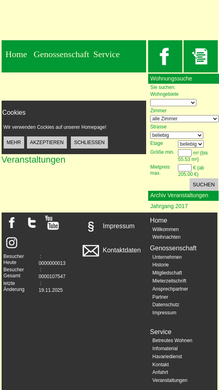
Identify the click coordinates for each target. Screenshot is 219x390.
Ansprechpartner (170, 289)
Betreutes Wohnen (172, 340)
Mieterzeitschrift (169, 281)
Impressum (108, 226)
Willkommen (166, 229)
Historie (161, 265)
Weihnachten (167, 237)
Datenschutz (28, 82)
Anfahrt (160, 372)
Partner (160, 297)
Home (16, 54)
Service (106, 54)
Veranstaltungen (170, 380)
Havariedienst (167, 356)
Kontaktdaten (111, 250)
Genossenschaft (61, 54)
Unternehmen (167, 257)
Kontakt (161, 364)
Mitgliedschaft (167, 273)
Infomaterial (165, 348)
